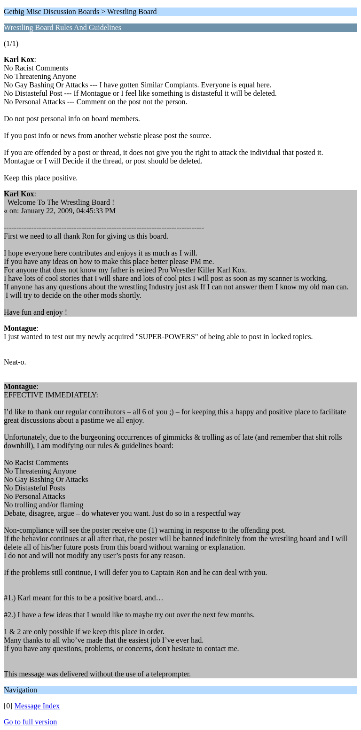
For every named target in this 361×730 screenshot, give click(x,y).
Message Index (37, 706)
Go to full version (30, 722)
